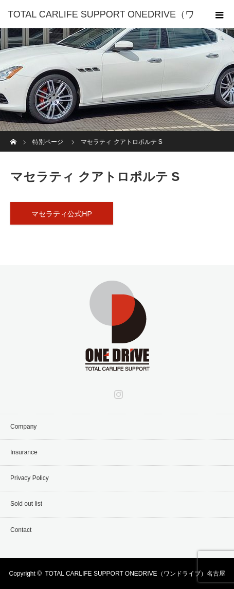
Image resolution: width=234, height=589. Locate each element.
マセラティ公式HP (61, 214)
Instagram (117, 392)
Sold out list (26, 503)
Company (23, 426)
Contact (20, 529)
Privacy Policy (29, 478)
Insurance (24, 452)
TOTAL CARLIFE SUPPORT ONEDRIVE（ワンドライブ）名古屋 (135, 573)
